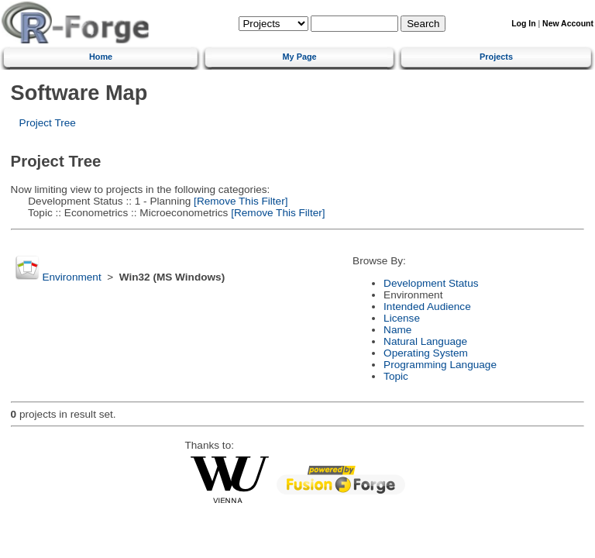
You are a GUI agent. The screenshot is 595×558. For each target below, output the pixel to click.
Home (100, 56)
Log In (523, 23)
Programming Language (440, 364)
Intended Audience (427, 306)
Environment (71, 277)
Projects (496, 56)
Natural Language (425, 341)
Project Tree (47, 123)
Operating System (425, 353)
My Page (300, 56)
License (401, 318)
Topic (395, 376)
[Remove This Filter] (239, 201)
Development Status (430, 283)
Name (397, 330)
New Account (567, 23)
